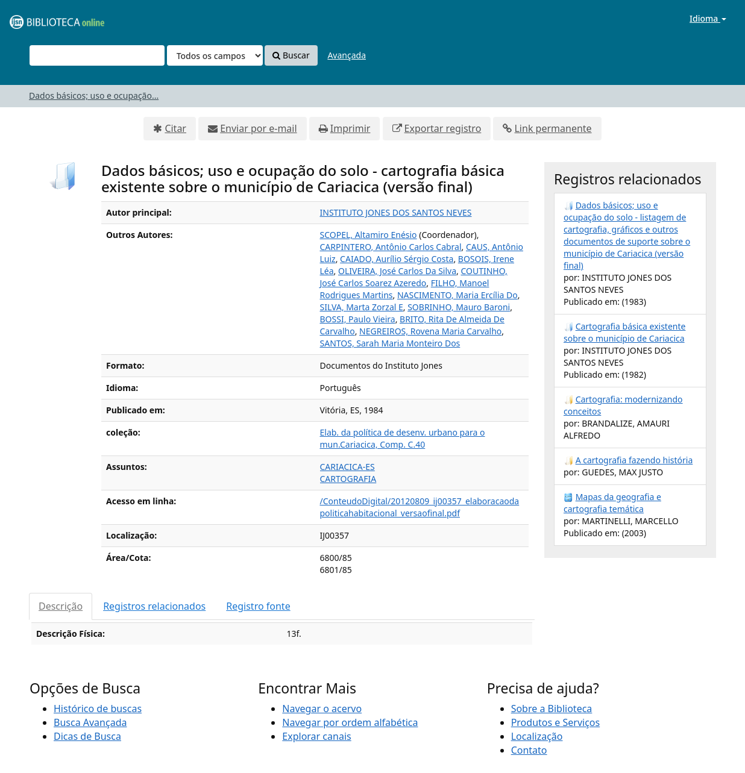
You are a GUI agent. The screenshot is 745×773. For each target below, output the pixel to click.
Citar (175, 128)
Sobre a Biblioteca (552, 708)
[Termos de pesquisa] (97, 55)
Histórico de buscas (98, 708)
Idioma (708, 18)
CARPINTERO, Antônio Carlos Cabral (391, 246)
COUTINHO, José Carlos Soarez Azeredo (414, 277)
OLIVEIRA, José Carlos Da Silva (397, 271)
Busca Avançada (90, 722)
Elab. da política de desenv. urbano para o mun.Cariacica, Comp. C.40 (402, 438)
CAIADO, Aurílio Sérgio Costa (396, 258)
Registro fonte (258, 606)
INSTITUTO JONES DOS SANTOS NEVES (396, 212)
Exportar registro (443, 128)
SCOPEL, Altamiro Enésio (368, 234)
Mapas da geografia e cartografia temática (612, 503)
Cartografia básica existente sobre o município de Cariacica (624, 332)
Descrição (61, 606)
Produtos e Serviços (555, 722)
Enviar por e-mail (258, 128)
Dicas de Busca (87, 736)
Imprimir (350, 128)
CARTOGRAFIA (348, 478)
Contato (529, 750)
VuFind (38, 18)
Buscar (290, 55)
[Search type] (215, 55)
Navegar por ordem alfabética (350, 722)
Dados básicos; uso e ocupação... (94, 95)
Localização (537, 736)
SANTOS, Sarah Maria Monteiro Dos (390, 343)
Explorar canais (316, 736)
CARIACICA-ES (347, 466)
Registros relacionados (154, 606)
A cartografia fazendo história (634, 460)
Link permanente (552, 128)
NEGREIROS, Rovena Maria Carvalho (430, 331)
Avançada (346, 55)
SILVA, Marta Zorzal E (361, 307)
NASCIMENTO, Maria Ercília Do (457, 295)
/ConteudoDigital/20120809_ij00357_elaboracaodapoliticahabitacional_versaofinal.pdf (420, 507)
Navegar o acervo (322, 708)
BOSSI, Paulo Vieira (357, 319)
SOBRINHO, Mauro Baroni (458, 307)
